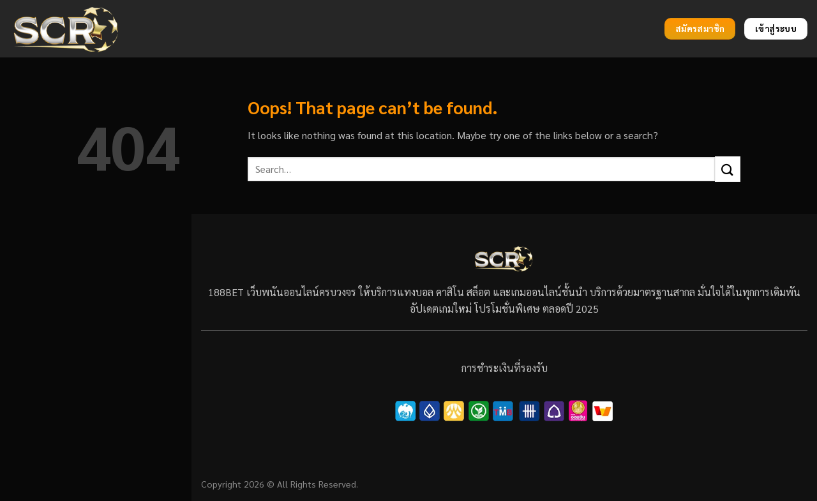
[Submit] (727, 168)
